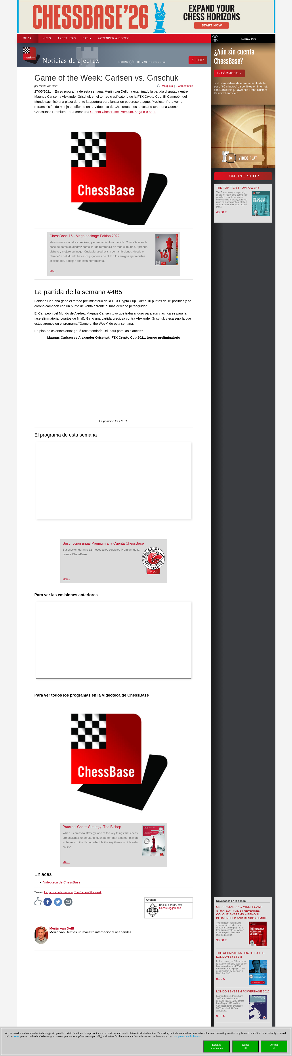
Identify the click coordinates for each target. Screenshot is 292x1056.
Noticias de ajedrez (70, 60)
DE (150, 62)
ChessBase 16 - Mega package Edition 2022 (85, 236)
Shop (27, 38)
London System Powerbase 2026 (242, 991)
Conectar (248, 38)
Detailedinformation (216, 1046)
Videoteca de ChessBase (61, 882)
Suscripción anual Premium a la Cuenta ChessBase (103, 543)
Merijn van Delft (62, 928)
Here (16, 1036)
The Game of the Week (87, 892)
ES (159, 62)
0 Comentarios (184, 85)
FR (164, 62)
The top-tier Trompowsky (237, 187)
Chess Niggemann (170, 908)
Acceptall (274, 1046)
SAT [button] (86, 38)
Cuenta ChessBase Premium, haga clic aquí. (123, 112)
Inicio (46, 38)
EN (155, 62)
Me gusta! (168, 85)
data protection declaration (187, 1036)
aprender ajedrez (113, 38)
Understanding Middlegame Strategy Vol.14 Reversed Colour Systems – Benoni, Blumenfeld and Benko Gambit (241, 912)
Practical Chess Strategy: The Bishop (92, 827)
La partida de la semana (58, 892)
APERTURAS (67, 38)
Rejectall (245, 1046)
